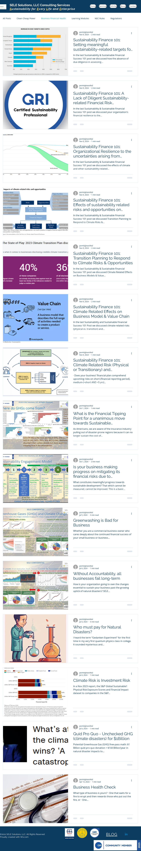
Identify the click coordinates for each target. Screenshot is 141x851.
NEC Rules (100, 18)
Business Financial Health (53, 18)
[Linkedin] (126, 834)
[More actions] (132, 33)
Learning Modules (80, 18)
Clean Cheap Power (26, 18)
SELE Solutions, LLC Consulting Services (42, 7)
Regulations (116, 18)
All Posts (7, 18)
